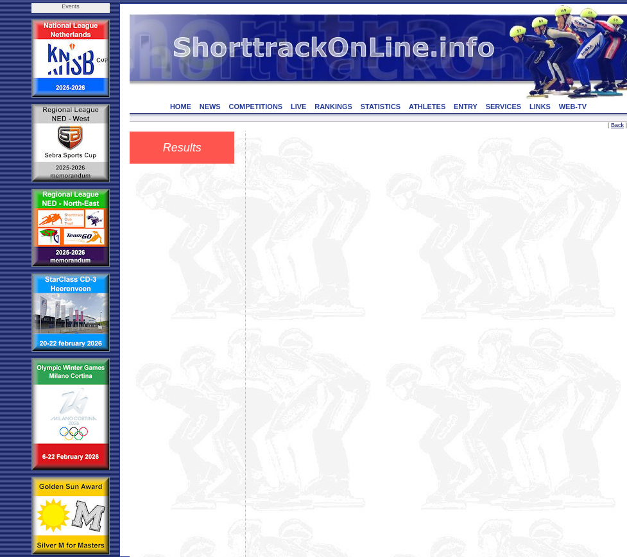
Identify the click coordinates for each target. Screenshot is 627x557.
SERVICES (503, 106)
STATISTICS (381, 106)
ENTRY (465, 106)
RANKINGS (333, 106)
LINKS (540, 106)
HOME (180, 106)
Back (617, 125)
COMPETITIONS (255, 106)
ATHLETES (427, 106)
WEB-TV (573, 106)
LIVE (298, 106)
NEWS (210, 106)
